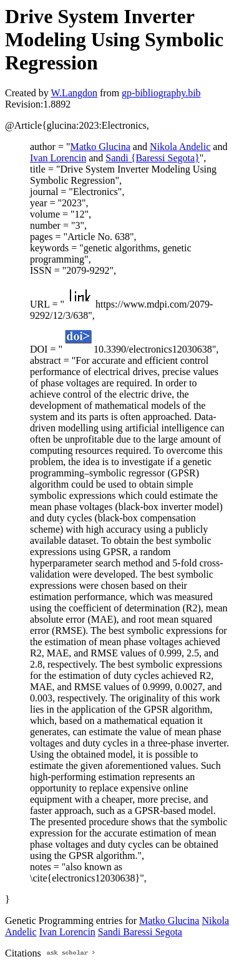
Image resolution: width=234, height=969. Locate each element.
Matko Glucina (100, 146)
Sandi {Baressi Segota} (152, 158)
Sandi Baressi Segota (140, 931)
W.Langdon (74, 93)
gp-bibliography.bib (161, 93)
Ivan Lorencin (58, 158)
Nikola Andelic (180, 146)
